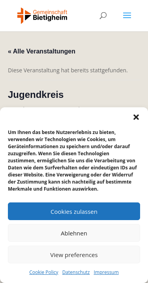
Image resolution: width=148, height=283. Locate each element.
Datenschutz (76, 272)
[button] (136, 117)
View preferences (73, 255)
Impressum (106, 272)
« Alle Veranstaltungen (41, 51)
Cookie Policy (43, 272)
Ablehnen (74, 233)
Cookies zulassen (74, 211)
